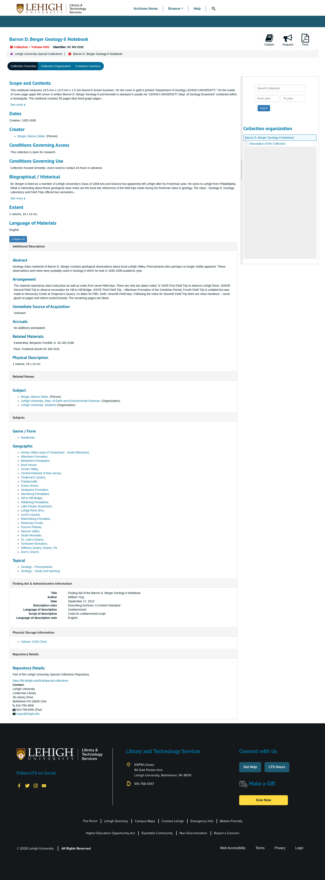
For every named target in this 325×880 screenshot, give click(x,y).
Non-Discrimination (193, 833)
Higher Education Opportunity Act (110, 833)
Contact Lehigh (173, 821)
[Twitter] (27, 785)
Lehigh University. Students (38, 405)
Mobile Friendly (231, 821)
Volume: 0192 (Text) (34, 641)
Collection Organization (56, 66)
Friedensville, (29, 481)
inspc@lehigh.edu (28, 713)
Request (288, 40)
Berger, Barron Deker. (32, 136)
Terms (260, 848)
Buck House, (29, 465)
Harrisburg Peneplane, (35, 494)
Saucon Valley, (30, 531)
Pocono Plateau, (31, 527)
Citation (269, 40)
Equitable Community (157, 833)
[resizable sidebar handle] (242, 170)
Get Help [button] (250, 767)
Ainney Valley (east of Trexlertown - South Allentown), (55, 452)
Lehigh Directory (116, 821)
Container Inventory (88, 66)
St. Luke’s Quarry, (32, 539)
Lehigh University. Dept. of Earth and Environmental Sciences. (61, 400)
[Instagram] (35, 785)
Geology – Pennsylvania (36, 566)
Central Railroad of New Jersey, (41, 473)
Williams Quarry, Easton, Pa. (39, 547)
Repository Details (26, 654)
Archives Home (146, 8)
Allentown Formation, (34, 456)
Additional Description (29, 246)
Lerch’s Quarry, (30, 514)
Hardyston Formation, (35, 489)
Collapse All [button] (18, 239)
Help (197, 8)
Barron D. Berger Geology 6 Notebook (269, 137)
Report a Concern (226, 833)
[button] (176, 9)
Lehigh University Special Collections (38, 54)
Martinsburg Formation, (36, 518)
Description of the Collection (267, 143)
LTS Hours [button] (277, 767)
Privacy (279, 848)
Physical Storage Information (34, 632)
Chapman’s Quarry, (33, 477)
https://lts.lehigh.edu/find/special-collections (40, 680)
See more (17, 104)
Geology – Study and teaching (40, 571)
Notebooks (28, 437)
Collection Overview (23, 66)
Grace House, (30, 485)
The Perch (90, 821)
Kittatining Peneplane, (35, 502)
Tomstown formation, (34, 543)
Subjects (19, 417)
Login (299, 848)
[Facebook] (19, 785)
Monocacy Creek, (32, 523)
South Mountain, (31, 535)
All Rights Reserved (76, 848)
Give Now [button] (263, 800)
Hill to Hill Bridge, (32, 498)
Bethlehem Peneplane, (35, 460)
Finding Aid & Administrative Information (42, 583)
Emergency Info (201, 821)
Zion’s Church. (30, 552)
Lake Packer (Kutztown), (37, 506)
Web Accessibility (233, 848)
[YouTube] (43, 785)
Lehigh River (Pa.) (32, 510)
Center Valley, (30, 469)
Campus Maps (145, 821)
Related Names (23, 376)
